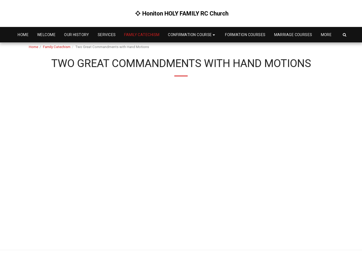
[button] (192, 35)
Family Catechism (56, 47)
